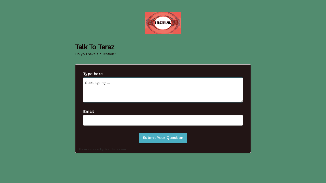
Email (88, 111)
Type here (93, 74)
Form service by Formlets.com (102, 149)
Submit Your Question (163, 137)
